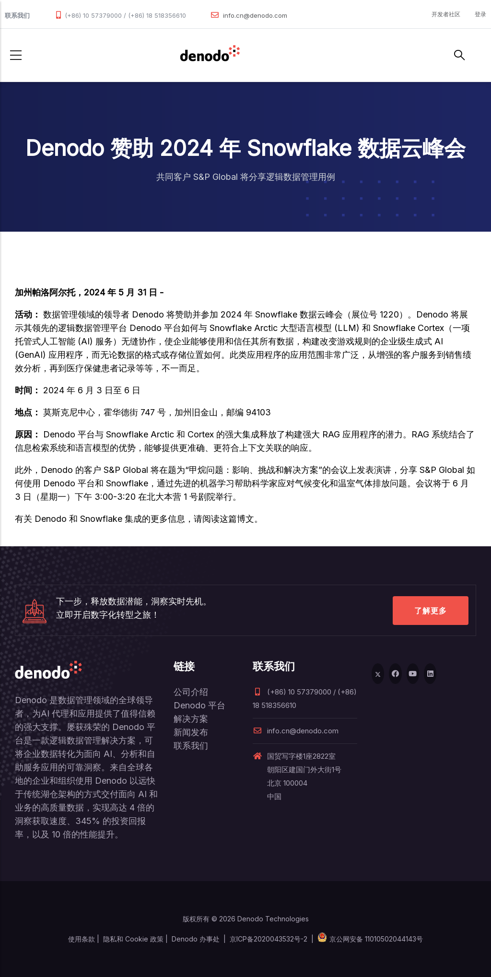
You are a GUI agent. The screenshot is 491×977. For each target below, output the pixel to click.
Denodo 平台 (199, 705)
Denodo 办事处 (196, 939)
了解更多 (430, 610)
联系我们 (191, 746)
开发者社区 (446, 14)
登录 (480, 14)
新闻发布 (191, 732)
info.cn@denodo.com (255, 15)
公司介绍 (191, 692)
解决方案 (191, 719)
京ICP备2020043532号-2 (268, 939)
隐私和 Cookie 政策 (133, 939)
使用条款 (81, 939)
